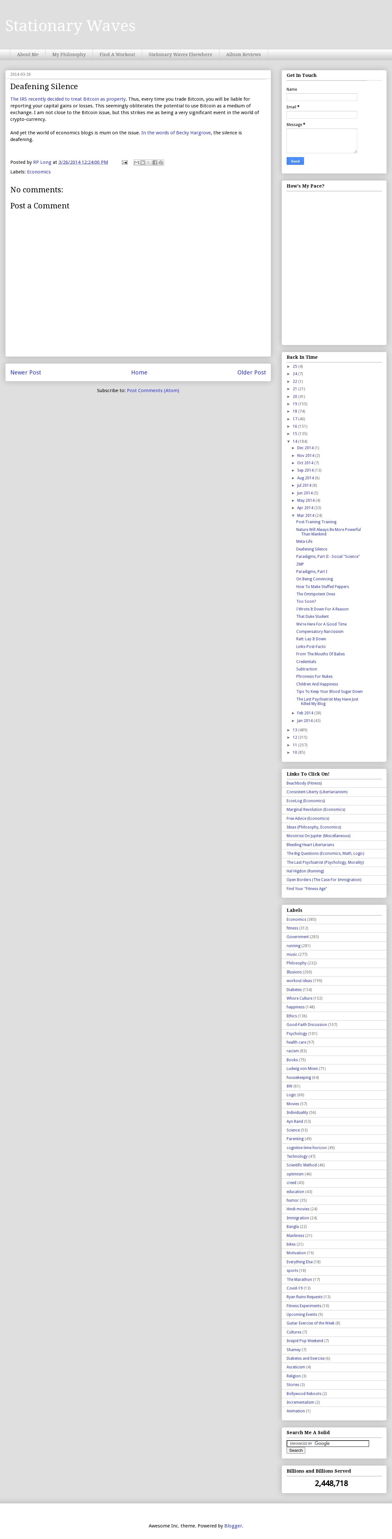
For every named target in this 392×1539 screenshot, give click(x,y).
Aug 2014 (306, 478)
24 (295, 374)
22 (295, 381)
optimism (295, 1174)
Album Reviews (243, 54)
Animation (296, 1411)
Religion (294, 1376)
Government (298, 937)
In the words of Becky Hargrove (176, 133)
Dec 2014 (306, 448)
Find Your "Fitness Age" (307, 889)
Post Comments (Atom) (153, 390)
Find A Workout (117, 54)
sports (292, 1270)
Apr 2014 (305, 508)
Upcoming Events (302, 1314)
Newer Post (25, 372)
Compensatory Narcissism (319, 631)
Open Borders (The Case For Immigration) (324, 880)
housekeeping (299, 1077)
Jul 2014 (304, 485)
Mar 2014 (306, 515)
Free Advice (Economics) (308, 818)
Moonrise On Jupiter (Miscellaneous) (318, 836)
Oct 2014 (305, 463)
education (295, 1192)
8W (289, 1086)
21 (295, 389)
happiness (296, 1007)
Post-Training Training (316, 522)
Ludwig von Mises (302, 1068)
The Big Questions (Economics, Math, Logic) (325, 853)
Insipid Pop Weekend (305, 1341)
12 (295, 737)
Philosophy (297, 963)
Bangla (293, 1226)
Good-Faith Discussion (307, 1024)
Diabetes (294, 990)
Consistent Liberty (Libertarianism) (317, 792)
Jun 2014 (305, 493)
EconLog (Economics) (306, 801)
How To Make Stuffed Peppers (322, 586)
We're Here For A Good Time (321, 624)
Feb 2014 (305, 713)
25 (295, 366)
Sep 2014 (306, 470)
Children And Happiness (317, 684)
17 (295, 419)
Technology (297, 1156)
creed (291, 1183)
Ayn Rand (295, 1121)
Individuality (297, 1112)
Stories (293, 1385)
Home (139, 372)
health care (296, 1042)
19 (295, 404)
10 (295, 752)
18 (295, 411)
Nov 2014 (306, 455)
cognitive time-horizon (307, 1148)
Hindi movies (298, 1209)
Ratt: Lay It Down (311, 639)
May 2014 (306, 500)
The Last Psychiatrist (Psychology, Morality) (325, 862)
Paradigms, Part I (311, 571)
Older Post (251, 372)
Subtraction (306, 669)
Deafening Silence (311, 549)
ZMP (300, 564)
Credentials (306, 662)
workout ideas (299, 981)
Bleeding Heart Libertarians (310, 845)
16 (295, 426)
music (292, 954)
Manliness (295, 1235)
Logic (291, 1095)
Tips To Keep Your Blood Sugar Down (329, 691)
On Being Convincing (314, 579)
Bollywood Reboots (304, 1394)
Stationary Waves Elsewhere (180, 54)
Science (293, 1130)
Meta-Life (304, 541)
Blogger (233, 1526)
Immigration (298, 1218)
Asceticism (296, 1367)
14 (295, 441)
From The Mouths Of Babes (320, 654)
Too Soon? (306, 601)
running (293, 946)
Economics (39, 172)
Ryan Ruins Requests (305, 1297)
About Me (28, 54)
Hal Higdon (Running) (305, 871)
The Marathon (299, 1279)
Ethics (292, 1016)
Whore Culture (299, 998)
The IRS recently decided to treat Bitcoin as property (68, 99)
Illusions (294, 972)
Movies (293, 1104)
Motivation (296, 1253)
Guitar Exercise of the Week (310, 1323)
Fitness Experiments (304, 1306)
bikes (291, 1244)
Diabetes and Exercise (306, 1358)
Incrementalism (300, 1402)
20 (295, 396)
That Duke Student (312, 616)
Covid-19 (295, 1288)
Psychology (297, 1033)
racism (293, 1051)
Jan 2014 (305, 721)
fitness (292, 928)
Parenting (295, 1139)
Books (292, 1060)
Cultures (294, 1332)
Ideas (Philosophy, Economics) (314, 827)
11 (295, 745)
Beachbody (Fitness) (304, 783)
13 (295, 730)
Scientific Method (302, 1165)
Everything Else (300, 1262)
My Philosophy (69, 54)
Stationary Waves (70, 26)
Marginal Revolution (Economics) (316, 809)
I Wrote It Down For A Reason (322, 609)
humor (293, 1200)
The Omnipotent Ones (315, 594)
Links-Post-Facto (311, 646)
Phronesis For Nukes (314, 676)
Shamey (294, 1350)
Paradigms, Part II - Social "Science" (328, 556)
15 (295, 434)
